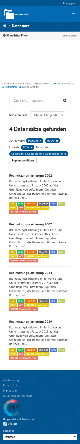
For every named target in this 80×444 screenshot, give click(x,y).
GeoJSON (31, 203)
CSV (12, 203)
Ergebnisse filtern (23, 160)
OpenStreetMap (9, 86)
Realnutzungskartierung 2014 (30, 273)
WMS (12, 207)
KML (53, 203)
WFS (21, 207)
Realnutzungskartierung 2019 (30, 321)
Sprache (8, 431)
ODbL (21, 86)
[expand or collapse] (73, 14)
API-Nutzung (11, 380)
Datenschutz (11, 385)
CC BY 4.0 (55, 83)
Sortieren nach (18, 115)
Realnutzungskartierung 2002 (30, 175)
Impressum (10, 390)
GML (61, 203)
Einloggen (69, 3)
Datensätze (21, 25)
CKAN (10, 424)
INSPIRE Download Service (23, 211)
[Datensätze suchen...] (34, 100)
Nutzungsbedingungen (17, 395)
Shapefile (43, 203)
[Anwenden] (65, 100)
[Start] (5, 25)
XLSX (20, 203)
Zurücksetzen (70, 35)
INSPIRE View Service (37, 207)
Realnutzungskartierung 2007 (30, 224)
